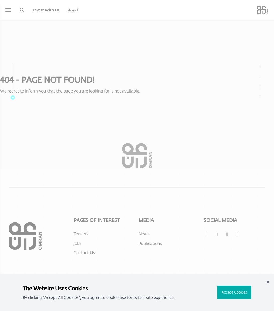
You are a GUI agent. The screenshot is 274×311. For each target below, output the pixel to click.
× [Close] (268, 281)
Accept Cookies (234, 292)
